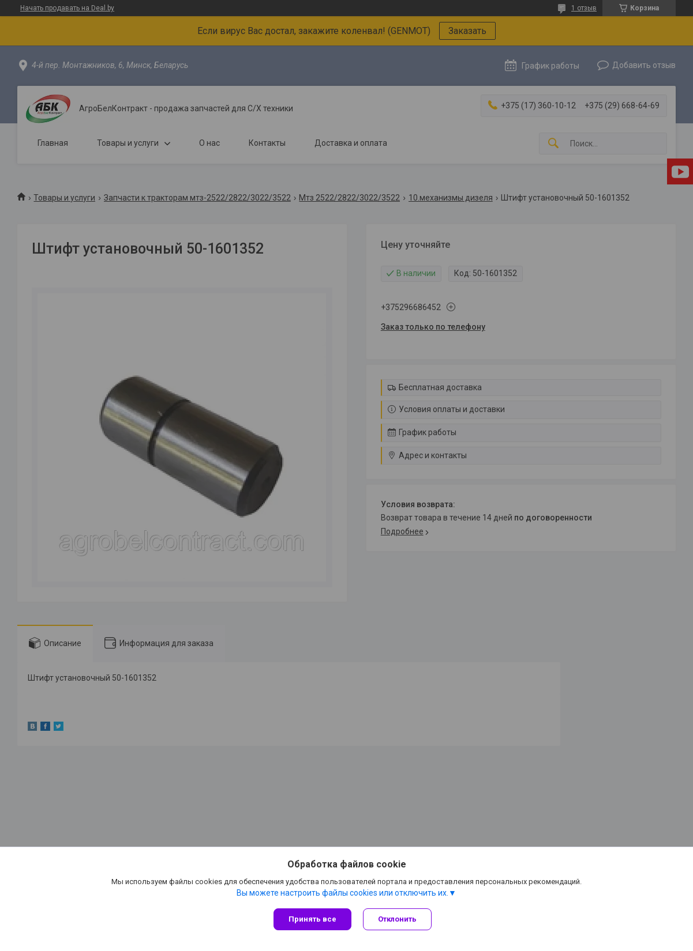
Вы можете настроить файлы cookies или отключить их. (342, 892)
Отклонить (397, 919)
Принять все (312, 919)
